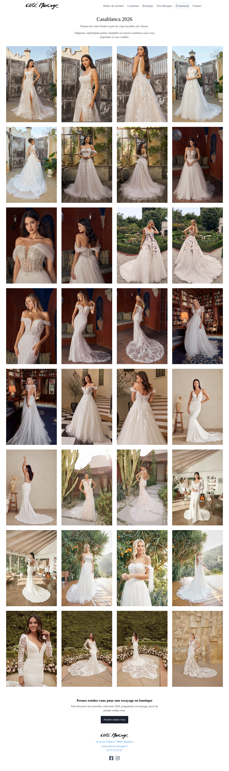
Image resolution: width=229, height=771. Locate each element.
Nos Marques (164, 5)
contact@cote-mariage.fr (115, 746)
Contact (197, 5)
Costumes (133, 5)
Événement (182, 5)
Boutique (147, 5)
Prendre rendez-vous (114, 719)
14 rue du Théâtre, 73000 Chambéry (115, 741)
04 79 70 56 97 (114, 750)
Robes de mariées (113, 5)
